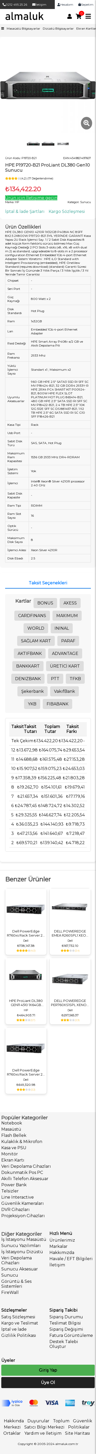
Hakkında (14, 1420)
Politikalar (79, 1427)
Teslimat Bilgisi (65, 1323)
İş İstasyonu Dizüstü (22, 1251)
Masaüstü (11, 1129)
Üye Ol (48, 1382)
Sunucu (9, 1275)
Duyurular (38, 1420)
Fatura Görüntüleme (71, 1335)
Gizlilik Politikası (18, 1335)
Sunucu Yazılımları (21, 1245)
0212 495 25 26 (15, 4)
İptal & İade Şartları (25, 211)
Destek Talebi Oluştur (63, 1344)
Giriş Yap (48, 1370)
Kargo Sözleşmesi (67, 211)
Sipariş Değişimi (66, 1329)
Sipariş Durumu (66, 1316)
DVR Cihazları (15, 1209)
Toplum (61, 1420)
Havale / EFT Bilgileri (71, 1258)
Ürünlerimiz (62, 1240)
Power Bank (14, 1184)
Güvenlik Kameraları (22, 1203)
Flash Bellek (13, 1135)
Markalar (58, 1246)
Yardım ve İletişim (42, 1433)
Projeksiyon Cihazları (23, 1215)
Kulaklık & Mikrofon (21, 1141)
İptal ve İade (14, 1329)
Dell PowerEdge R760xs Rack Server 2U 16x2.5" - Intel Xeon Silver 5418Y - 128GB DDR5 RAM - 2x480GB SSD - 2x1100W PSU (26, 1072)
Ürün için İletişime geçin (31, 197)
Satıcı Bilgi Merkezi (44, 1427)
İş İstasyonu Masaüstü (23, 1239)
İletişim (39, 4)
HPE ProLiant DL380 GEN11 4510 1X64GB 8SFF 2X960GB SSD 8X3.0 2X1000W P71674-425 (26, 1003)
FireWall (10, 1292)
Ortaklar (12, 1433)
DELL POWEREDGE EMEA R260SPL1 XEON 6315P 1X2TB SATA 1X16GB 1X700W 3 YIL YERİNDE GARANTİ (70, 933)
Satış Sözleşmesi (18, 1316)
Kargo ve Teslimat (19, 1323)
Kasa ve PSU (13, 1147)
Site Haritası (77, 1433)
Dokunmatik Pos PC (22, 1172)
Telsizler (10, 1191)
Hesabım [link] (65, 4)
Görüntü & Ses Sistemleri (16, 1284)
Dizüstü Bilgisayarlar (58, 28)
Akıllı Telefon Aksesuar (24, 1178)
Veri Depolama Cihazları (26, 1166)
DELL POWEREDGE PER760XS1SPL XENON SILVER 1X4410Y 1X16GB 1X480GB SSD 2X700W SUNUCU (70, 1003)
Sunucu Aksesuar (19, 1269)
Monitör (9, 1154)
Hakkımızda (61, 1252)
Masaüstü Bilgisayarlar (23, 28)
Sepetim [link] (85, 4)
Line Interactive (17, 1197)
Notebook (11, 1123)
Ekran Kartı (12, 1160)
